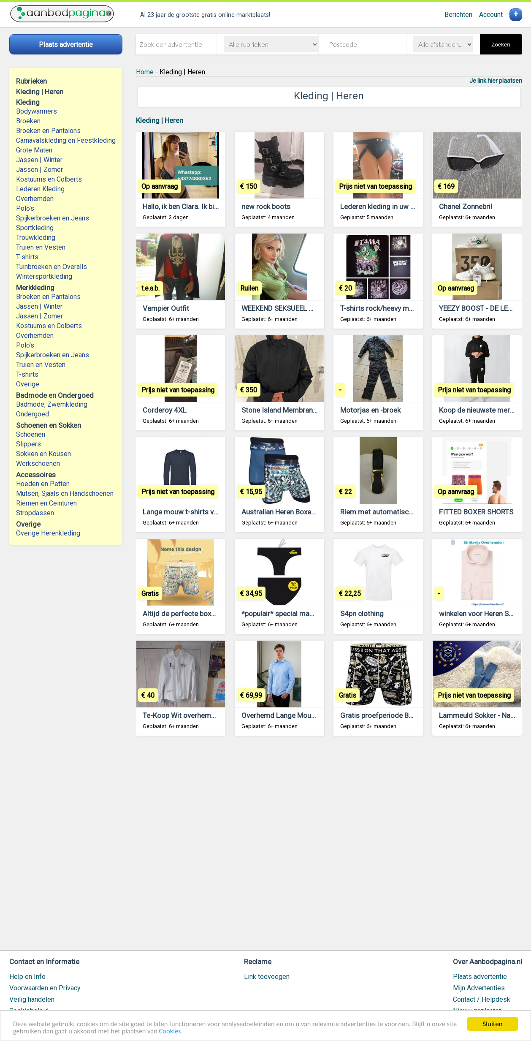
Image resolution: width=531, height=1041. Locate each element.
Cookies (187, 1031)
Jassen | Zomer (39, 170)
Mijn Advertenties (479, 988)
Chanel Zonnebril (465, 206)
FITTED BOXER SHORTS (476, 512)
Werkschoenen (38, 463)
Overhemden (35, 199)
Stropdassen (35, 513)
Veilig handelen (31, 999)
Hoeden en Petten (43, 484)
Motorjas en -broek (370, 410)
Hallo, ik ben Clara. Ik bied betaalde (197, 206)
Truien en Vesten (40, 247)
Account (491, 15)
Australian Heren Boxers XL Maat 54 (298, 512)
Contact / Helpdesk (481, 999)
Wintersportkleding (44, 276)
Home (145, 72)
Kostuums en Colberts (49, 179)
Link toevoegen (267, 977)
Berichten (458, 15)
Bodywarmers (36, 111)
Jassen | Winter (39, 160)
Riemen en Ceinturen (46, 503)
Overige (27, 384)
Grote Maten (34, 150)
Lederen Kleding (40, 189)
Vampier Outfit (166, 308)
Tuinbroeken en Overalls (51, 267)
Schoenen (30, 434)
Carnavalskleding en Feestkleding (66, 140)
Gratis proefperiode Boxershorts (391, 715)
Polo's (25, 208)
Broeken (28, 121)
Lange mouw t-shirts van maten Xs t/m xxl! (211, 512)
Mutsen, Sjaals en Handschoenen (65, 493)
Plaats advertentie (480, 977)
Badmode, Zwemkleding (51, 404)
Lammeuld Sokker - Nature (481, 715)
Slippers (28, 444)
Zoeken (500, 44)
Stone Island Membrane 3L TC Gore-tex (303, 410)
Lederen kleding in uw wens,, (385, 206)
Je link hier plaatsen (495, 80)
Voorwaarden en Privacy (45, 988)
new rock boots (265, 206)
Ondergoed (32, 414)
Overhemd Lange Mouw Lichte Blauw (299, 715)
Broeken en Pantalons (48, 131)
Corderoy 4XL (165, 410)
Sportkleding (35, 228)
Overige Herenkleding (48, 533)
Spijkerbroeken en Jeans (52, 218)
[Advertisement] (329, 846)
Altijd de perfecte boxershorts (190, 613)
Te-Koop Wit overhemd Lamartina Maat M (208, 715)
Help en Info (27, 977)
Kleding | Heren (159, 120)
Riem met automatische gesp (386, 512)
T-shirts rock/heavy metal (380, 308)
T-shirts (27, 257)
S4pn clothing (362, 613)
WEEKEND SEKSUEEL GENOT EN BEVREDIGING (314, 308)
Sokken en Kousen (43, 454)
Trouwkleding (35, 238)
